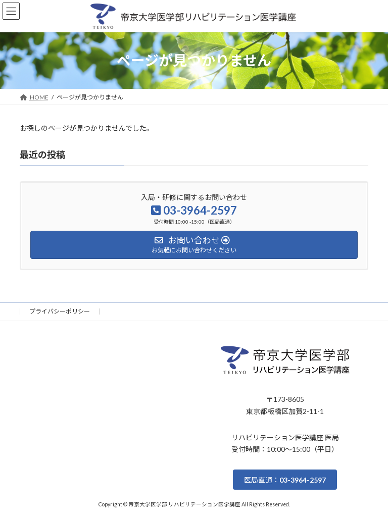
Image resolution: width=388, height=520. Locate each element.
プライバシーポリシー (59, 311)
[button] (285, 480)
